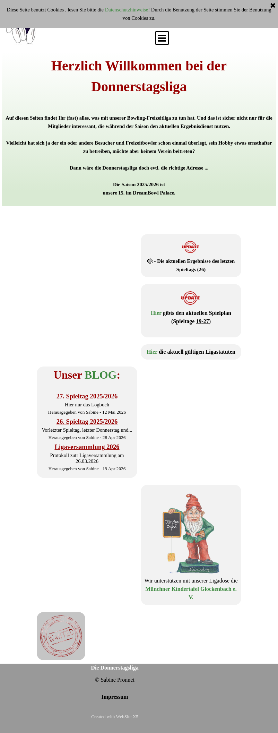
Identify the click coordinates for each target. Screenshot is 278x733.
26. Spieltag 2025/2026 (87, 421)
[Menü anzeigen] (162, 38)
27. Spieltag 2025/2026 (87, 396)
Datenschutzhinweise (126, 9)
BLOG (100, 375)
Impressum (114, 697)
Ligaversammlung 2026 (86, 446)
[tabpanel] (139, 127)
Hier (156, 313)
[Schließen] (272, 6)
